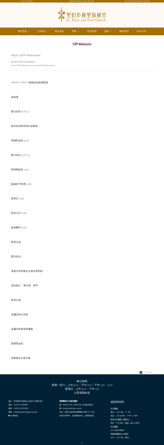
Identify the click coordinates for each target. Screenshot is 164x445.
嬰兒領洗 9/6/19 (20, 155)
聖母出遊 (16, 242)
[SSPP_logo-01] (82, 7)
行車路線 (13, 415)
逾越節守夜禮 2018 (21, 184)
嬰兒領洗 (16, 256)
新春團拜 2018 (18, 227)
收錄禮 (14, 97)
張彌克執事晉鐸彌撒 (22, 329)
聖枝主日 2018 (18, 213)
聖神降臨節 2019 (20, 169)
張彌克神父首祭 (19, 314)
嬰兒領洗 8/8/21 (20, 111)
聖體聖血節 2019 (20, 140)
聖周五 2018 (17, 198)
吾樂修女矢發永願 (20, 358)
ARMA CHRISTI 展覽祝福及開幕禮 (29, 82)
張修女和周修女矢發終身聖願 (27, 271)
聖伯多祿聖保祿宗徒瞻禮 (24, 126)
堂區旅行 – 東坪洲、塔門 (24, 285)
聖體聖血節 (17, 343)
